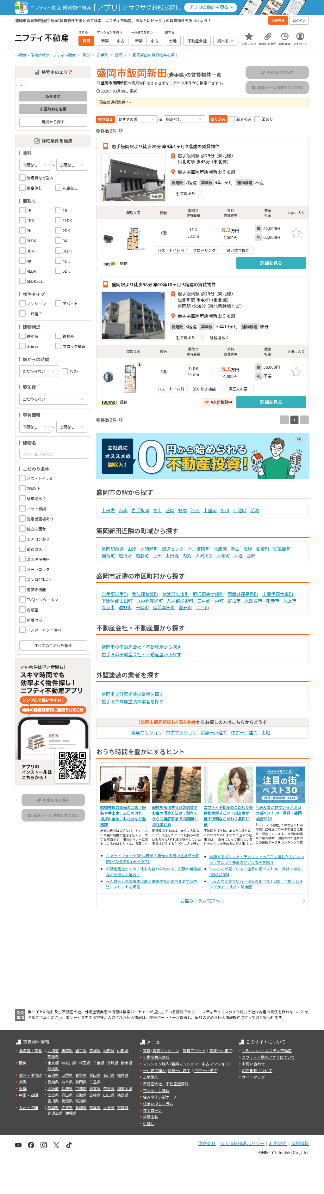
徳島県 (122, 1095)
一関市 (142, 607)
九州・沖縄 (28, 1107)
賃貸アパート (194, 1050)
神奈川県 (69, 1062)
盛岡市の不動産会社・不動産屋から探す (141, 647)
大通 (238, 555)
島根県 (95, 1095)
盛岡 (169, 510)
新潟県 (53, 1075)
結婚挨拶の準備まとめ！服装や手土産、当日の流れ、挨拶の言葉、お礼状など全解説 (123, 815)
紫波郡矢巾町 (175, 594)
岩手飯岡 (140, 510)
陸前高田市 (164, 607)
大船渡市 (253, 600)
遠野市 (125, 607)
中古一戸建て (244, 732)
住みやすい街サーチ (160, 1097)
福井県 (122, 1075)
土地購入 (150, 1077)
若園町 (203, 549)
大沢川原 (204, 555)
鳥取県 (81, 1095)
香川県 (53, 1100)
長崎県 (81, 1107)
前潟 (254, 510)
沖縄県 (71, 1113)
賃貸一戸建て (220, 1050)
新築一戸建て (214, 732)
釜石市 (185, 607)
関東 (23, 1062)
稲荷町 (108, 555)
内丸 (187, 555)
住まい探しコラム (158, 1103)
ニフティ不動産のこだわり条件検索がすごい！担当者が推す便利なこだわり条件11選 (228, 815)
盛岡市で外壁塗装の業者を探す (133, 694)
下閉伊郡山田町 (117, 600)
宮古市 (234, 600)
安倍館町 (282, 549)
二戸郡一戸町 (210, 600)
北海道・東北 (30, 1050)
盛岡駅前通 (113, 549)
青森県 (67, 1050)
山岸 (123, 510)
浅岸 (247, 549)
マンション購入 (156, 1063)
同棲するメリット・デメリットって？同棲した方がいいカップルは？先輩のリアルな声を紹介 (256, 859)
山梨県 (67, 1075)
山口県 (109, 1095)
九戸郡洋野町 (180, 600)
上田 (157, 555)
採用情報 (300, 1143)
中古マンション (181, 732)
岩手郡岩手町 (115, 594)
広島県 (53, 1095)
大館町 (223, 555)
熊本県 (95, 1107)
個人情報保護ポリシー (242, 1143)
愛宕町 (262, 549)
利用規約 (278, 1143)
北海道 (53, 1050)
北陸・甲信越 (30, 1075)
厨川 (225, 510)
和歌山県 (124, 1088)
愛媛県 (67, 1100)
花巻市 (272, 600)
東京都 (53, 1062)
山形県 (122, 1050)
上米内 (108, 510)
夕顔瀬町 (149, 549)
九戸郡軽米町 (149, 600)
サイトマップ (253, 1077)
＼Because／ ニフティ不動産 (267, 1050)
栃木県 (126, 1062)
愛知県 (53, 1081)
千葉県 (98, 1062)
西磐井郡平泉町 (243, 594)
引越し (148, 1123)
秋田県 (109, 1050)
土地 (265, 732)
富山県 (95, 1075)
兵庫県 (67, 1088)
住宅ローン (152, 1110)
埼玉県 (84, 1062)
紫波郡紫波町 (145, 594)
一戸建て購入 (154, 1070)
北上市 (289, 600)
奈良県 (109, 1088)
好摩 (182, 510)
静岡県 (81, 1081)
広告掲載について (257, 1070)
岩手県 (81, 1050)
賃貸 (147, 1050)
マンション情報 (156, 1090)
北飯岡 (220, 549)
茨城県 (112, 1062)
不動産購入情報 (156, 1057)
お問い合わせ (253, 1063)
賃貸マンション (166, 1050)
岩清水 (125, 555)
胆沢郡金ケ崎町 (208, 594)
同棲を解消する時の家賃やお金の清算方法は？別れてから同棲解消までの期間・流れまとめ (175, 815)
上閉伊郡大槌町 (277, 594)
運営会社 (207, 1143)
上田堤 (172, 555)
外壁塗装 (150, 1116)
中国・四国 (28, 1095)
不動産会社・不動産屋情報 (166, 1083)
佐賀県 (67, 1107)
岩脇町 (142, 555)
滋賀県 (95, 1088)
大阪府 (53, 1088)
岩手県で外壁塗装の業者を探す (133, 701)
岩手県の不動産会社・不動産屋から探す (141, 654)
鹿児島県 (55, 1113)
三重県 (95, 1081)
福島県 (53, 1056)
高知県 (81, 1100)
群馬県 (53, 1068)
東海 (23, 1081)
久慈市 (108, 607)
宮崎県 (122, 1107)
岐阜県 (67, 1081)
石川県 (109, 1075)
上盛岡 (210, 510)
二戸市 (202, 607)
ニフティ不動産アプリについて (268, 1057)
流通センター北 (177, 549)
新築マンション (146, 732)
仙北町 (239, 510)
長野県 (81, 1075)
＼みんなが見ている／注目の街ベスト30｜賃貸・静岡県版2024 (279, 812)
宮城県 (95, 1050)
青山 (157, 510)
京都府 (81, 1088)
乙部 (250, 555)
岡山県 (67, 1095)
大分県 (109, 1107)
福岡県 (53, 1107)
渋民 (195, 510)
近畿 (23, 1088)
